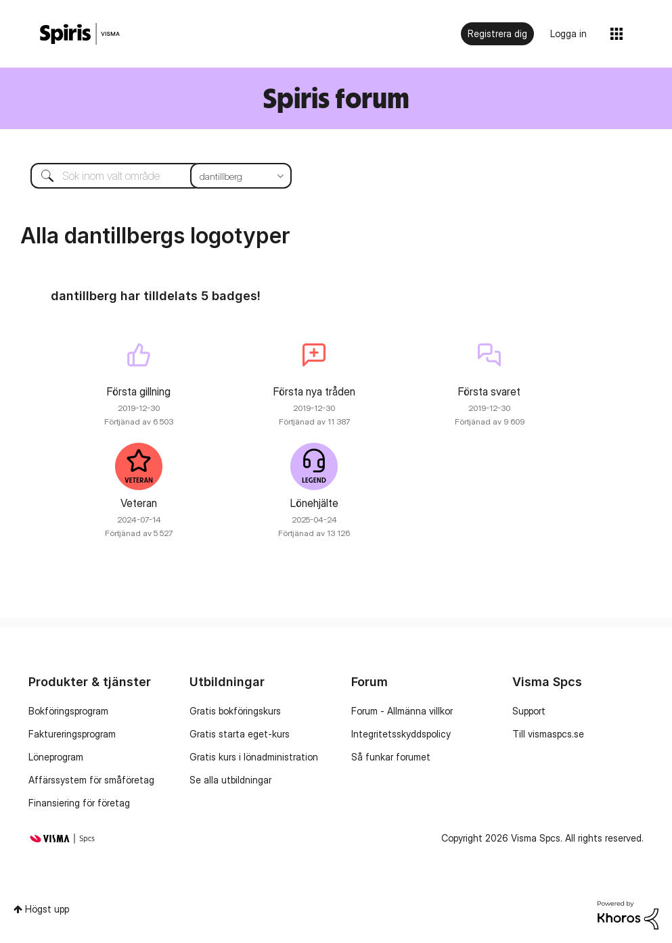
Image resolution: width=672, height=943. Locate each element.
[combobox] (150, 176)
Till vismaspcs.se (548, 734)
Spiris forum (336, 98)
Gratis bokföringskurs (235, 711)
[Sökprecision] (241, 176)
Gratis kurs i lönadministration (253, 757)
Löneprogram (55, 757)
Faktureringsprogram (72, 734)
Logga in (568, 33)
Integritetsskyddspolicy (401, 734)
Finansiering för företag (79, 802)
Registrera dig (497, 33)
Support (528, 711)
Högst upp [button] (47, 909)
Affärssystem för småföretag (91, 779)
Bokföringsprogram (68, 711)
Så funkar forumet (390, 757)
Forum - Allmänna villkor (402, 711)
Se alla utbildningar (230, 779)
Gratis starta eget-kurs (239, 734)
